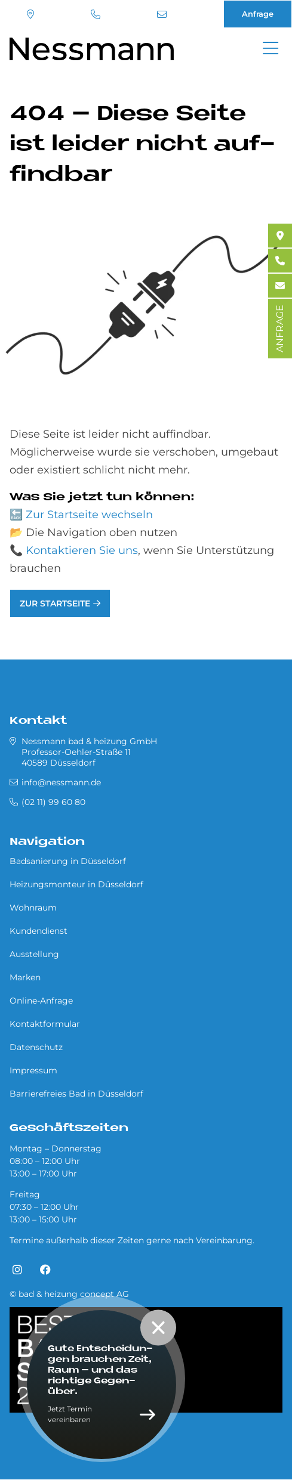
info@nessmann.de (162, 14)
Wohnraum (33, 907)
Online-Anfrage (41, 1000)
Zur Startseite (55, 603)
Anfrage (257, 13)
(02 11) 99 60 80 (95, 14)
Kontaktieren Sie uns (82, 550)
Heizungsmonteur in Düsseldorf (76, 884)
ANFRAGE (279, 328)
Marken (25, 977)
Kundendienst (38, 930)
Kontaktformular (45, 1023)
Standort (30, 14)
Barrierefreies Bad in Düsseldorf (76, 1093)
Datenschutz (36, 1047)
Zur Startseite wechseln (89, 514)
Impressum (33, 1070)
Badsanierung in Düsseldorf (68, 861)
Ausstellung (34, 954)
